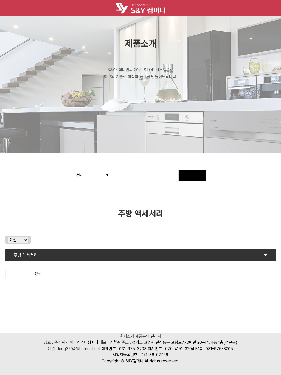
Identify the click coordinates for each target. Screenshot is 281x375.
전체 (38, 273)
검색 (192, 175)
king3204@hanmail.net (79, 348)
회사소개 (127, 336)
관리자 (156, 336)
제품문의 (142, 336)
